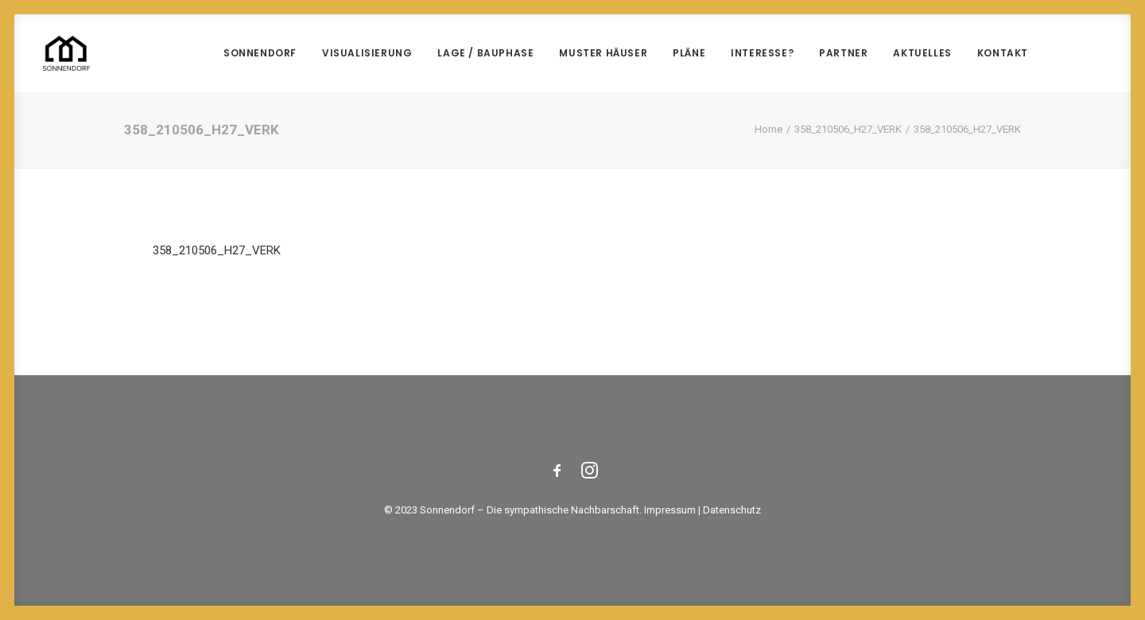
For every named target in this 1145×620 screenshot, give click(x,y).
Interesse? (762, 53)
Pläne (689, 53)
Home (768, 129)
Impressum (670, 510)
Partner (843, 53)
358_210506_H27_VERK (848, 129)
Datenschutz (732, 510)
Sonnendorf (260, 53)
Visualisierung (367, 53)
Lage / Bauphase (485, 53)
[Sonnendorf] (66, 53)
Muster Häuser (603, 53)
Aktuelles (922, 53)
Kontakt (1002, 53)
